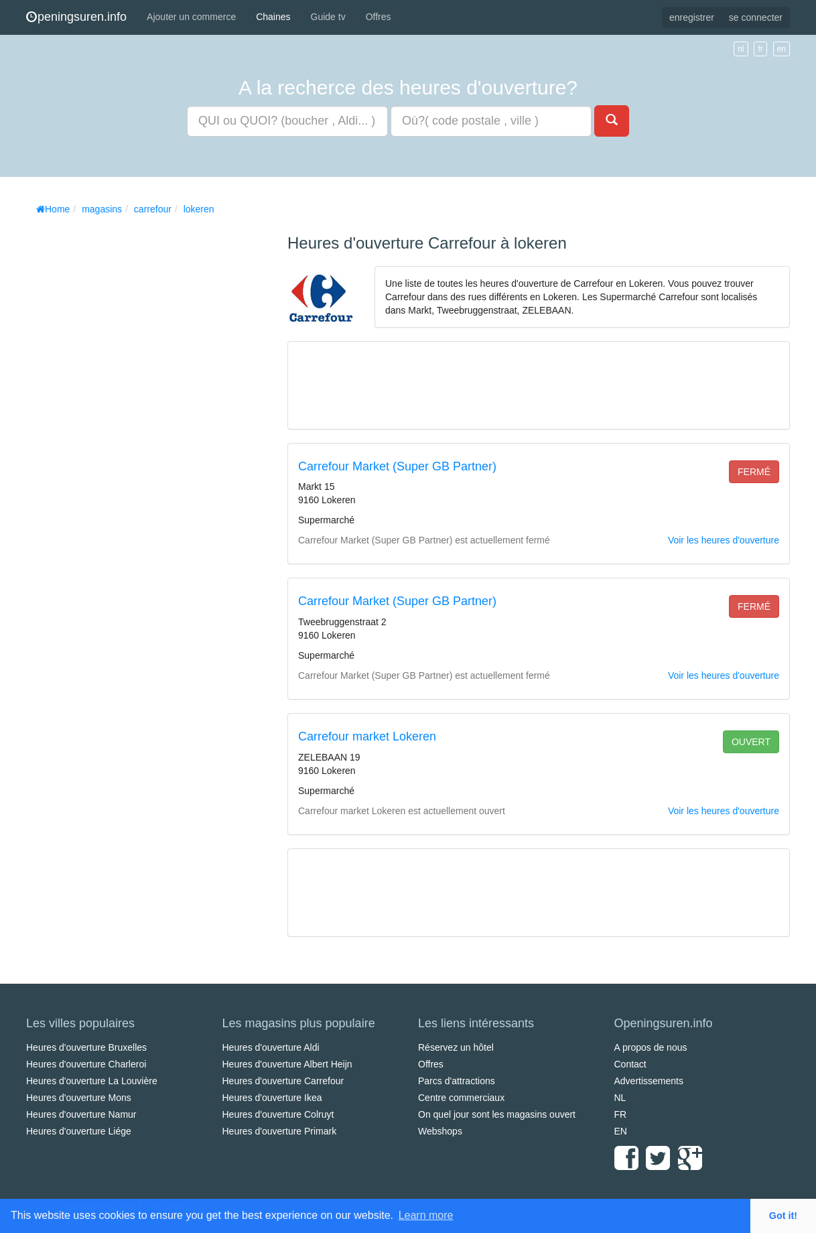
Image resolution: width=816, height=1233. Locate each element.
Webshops (440, 1131)
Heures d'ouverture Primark (279, 1131)
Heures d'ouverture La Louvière (91, 1081)
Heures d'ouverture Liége (78, 1131)
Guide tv (328, 16)
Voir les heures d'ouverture (723, 540)
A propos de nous (650, 1047)
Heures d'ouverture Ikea (272, 1097)
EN (620, 1131)
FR (620, 1114)
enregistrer (691, 17)
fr (760, 49)
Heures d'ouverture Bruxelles (86, 1047)
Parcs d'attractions (456, 1081)
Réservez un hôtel (456, 1047)
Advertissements (648, 1081)
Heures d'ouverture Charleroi (86, 1064)
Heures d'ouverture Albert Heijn (287, 1064)
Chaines (273, 16)
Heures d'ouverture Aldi (271, 1047)
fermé (754, 471)
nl (741, 49)
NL (620, 1097)
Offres (378, 16)
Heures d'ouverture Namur (81, 1114)
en (781, 49)
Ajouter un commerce (191, 16)
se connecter (756, 17)
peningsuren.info (76, 16)
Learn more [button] (426, 1215)
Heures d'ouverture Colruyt (278, 1114)
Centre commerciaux (461, 1097)
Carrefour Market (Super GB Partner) (397, 466)
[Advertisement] (126, 422)
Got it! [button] (783, 1215)
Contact (630, 1064)
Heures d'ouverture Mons (78, 1097)
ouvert (751, 741)
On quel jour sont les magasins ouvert (496, 1114)
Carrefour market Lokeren (367, 736)
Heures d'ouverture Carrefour (283, 1081)
